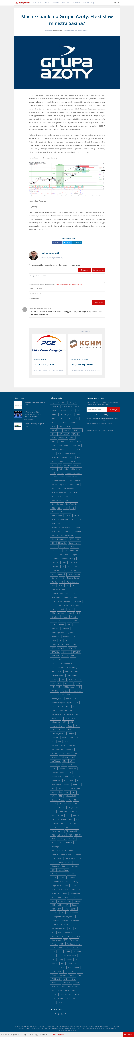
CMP (53, 555)
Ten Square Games (74, 944)
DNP (67, 586)
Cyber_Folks (56, 570)
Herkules (55, 679)
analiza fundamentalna (68, 477)
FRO (69, 625)
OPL (76, 804)
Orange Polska (73, 808)
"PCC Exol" (63, 438)
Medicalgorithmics (58, 745)
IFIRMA (78, 683)
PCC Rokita (62, 819)
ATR (53, 496)
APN (71, 485)
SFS (53, 897)
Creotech (55, 566)
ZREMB (60, 1002)
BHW (66, 508)
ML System (64, 757)
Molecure (72, 765)
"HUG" (64, 422)
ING (78, 687)
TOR (68, 948)
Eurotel (71, 613)
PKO (70, 835)
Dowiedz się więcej (57, 1034)
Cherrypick (64, 547)
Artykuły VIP (76, 3)
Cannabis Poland (67, 535)
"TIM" (53, 446)
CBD (77, 539)
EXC (78, 613)
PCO (70, 819)
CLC (59, 551)
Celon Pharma (74, 543)
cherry (54, 547)
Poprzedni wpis (48, 331)
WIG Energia (56, 979)
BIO (73, 508)
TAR (65, 940)
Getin (75, 636)
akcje (53, 469)
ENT (53, 609)
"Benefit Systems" (67, 414)
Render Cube (63, 870)
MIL (76, 753)
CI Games (74, 547)
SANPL (62, 878)
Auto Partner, (56, 500)
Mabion (61, 730)
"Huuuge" (73, 422)
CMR (60, 555)
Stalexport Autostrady (60, 921)
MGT (62, 753)
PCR (77, 819)
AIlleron (77, 465)
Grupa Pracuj (72, 668)
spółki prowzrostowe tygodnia (62, 917)
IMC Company (69, 687)
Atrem (60, 496)
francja (61, 625)
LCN (71, 722)
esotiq (70, 609)
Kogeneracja (56, 714)
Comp (64, 562)
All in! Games (76, 469)
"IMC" (61, 426)
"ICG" (53, 426)
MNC (71, 761)
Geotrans (66, 636)
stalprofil (64, 924)
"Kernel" (67, 430)
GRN (72, 656)
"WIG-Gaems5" (64, 446)
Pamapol (73, 812)
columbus (55, 559)
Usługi (47, 3)
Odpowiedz (99, 303)
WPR (60, 991)
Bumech (55, 535)
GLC (67, 640)
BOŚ (53, 531)
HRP (53, 683)
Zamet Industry (65, 995)
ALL (66, 469)
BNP (59, 523)
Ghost (77, 1026)
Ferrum (62, 621)
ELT (53, 605)
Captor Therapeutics (59, 539)
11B (53, 453)
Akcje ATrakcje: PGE (44, 364)
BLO (53, 520)
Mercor (54, 753)
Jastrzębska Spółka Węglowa (62, 703)
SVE (62, 936)
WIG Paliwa (56, 983)
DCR (70, 574)
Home (34, 3)
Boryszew (76, 527)
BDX (59, 508)
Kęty (67, 706)
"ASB (77, 407)
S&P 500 (71, 874)
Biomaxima (65, 512)
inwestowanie (76, 691)
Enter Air (61, 609)
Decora (54, 578)
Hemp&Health (73, 675)
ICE (66, 683)
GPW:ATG (72, 648)
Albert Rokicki (30, 419)
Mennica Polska (57, 749)
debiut (77, 574)
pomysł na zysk (66, 854)
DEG (62, 578)
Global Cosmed (57, 644)
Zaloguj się (84, 270)
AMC (53, 473)
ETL (77, 609)
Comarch (55, 562)
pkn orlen (61, 835)
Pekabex (55, 823)
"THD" (79, 442)
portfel (78, 854)
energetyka (75, 605)
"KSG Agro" (77, 430)
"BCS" (79, 411)
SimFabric (61, 901)
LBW (64, 722)
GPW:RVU (55, 656)
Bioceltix (55, 512)
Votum (76, 967)
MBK (72, 738)
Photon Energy (57, 831)
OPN (53, 808)
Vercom (54, 963)
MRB (66, 777)
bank (67, 500)
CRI (63, 566)
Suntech (55, 936)
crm (69, 566)
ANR (70, 481)
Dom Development (58, 590)
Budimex (78, 531)
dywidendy (67, 597)
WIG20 (76, 983)
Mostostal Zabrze (58, 773)
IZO (68, 695)
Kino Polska (63, 710)
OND (76, 800)
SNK (53, 909)
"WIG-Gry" (76, 446)
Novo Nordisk (57, 792)
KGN (53, 710)
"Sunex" (70, 442)
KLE (71, 710)
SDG (60, 889)
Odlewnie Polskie (58, 800)
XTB (73, 991)
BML (80, 520)
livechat (54, 726)
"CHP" (54, 418)
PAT (68, 815)
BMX (53, 523)
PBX (53, 819)
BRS (59, 531)
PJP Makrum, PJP (72, 831)
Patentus (76, 815)
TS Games (77, 952)
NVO (73, 792)
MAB (53, 730)
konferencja (68, 714)
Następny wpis (85, 331)
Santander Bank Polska (60, 882)
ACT (53, 461)
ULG (59, 956)
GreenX (65, 656)
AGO (73, 461)
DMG (60, 586)
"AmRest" (55, 407)
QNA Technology (64, 862)
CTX (75, 566)
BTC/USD (68, 531)
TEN (62, 944)
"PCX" (72, 438)
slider (60, 905)
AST (75, 492)
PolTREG (55, 854)
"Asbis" (54, 411)
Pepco (54, 827)
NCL (65, 780)
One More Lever (65, 804)
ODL (60, 796)
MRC (73, 777)
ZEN (53, 998)
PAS (53, 815)
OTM (53, 812)
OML (69, 800)
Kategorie (55, 3)
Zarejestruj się (98, 270)
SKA (69, 901)
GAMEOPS (65, 629)
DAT (53, 574)
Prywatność (90, 431)
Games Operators (58, 632)
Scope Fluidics (57, 886)
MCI (53, 741)
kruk (67, 718)
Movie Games (56, 777)
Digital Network (72, 582)
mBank (64, 738)
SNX (59, 909)
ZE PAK (76, 995)
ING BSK (55, 691)
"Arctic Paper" (67, 407)
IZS (75, 699)
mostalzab (72, 769)
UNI (53, 959)
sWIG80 (70, 936)
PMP (53, 843)
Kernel (60, 706)
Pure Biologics (70, 858)
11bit (60, 453)
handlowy (74, 671)
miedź (69, 753)
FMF (69, 621)
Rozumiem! (128, 1035)
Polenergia (55, 847)
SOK (66, 909)
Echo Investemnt (64, 601)
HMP (63, 679)
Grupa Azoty (56, 660)
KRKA (54, 718)
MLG (73, 757)
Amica (61, 473)
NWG (53, 796)
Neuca (79, 780)
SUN (59, 932)
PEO (69, 823)
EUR (53, 613)
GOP (74, 644)
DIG (62, 582)
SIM (53, 901)
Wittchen (55, 987)
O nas (40, 3)
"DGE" (68, 418)
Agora (54, 465)
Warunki (98, 431)
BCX (53, 508)
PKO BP (78, 835)
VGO (62, 963)
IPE (53, 695)
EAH (75, 597)
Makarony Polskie (58, 734)
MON (53, 769)
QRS (75, 862)
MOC (63, 765)
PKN (53, 835)
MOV (69, 773)
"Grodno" (55, 422)
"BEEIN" (54, 414)
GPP (53, 648)
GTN (59, 671)
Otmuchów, (63, 812)
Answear (78, 481)
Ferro (54, 621)
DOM (74, 586)
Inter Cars (64, 691)
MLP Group (56, 761)
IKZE (59, 687)
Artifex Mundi (69, 488)
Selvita (65, 893)
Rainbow (75, 866)
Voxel (60, 971)
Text (53, 948)
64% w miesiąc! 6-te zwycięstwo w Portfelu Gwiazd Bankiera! (33, 414)
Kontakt (86, 3)
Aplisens (63, 485)
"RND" (62, 442)
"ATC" (72, 411)
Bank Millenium (57, 504)
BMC (73, 520)
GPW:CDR (76, 652)
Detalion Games (73, 578)
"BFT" (78, 414)
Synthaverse (56, 940)
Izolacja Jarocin (57, 699)
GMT (68, 644)
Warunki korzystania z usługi (75, 284)
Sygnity (78, 936)
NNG (53, 788)
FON (75, 621)
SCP (66, 886)
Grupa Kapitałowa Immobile (62, 664)
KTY (73, 718)
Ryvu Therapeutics (58, 874)
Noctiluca (62, 788)
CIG (53, 551)
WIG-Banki (67, 983)
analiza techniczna (40, 359)
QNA (53, 862)
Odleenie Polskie (71, 796)
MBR (78, 738)
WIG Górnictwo (69, 979)
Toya (53, 952)
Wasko (54, 975)
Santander (71, 878)
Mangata (71, 734)
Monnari (62, 769)
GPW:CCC (66, 652)
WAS (73, 971)
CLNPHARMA (74, 551)
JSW (76, 703)
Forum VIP (65, 3)
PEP (75, 823)
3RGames (55, 457)
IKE (53, 687)
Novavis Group (74, 788)
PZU (80, 858)
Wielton (72, 975)
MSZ (80, 777)
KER (53, 706)
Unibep (60, 959)
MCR (59, 741)
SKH (53, 905)
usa (77, 959)
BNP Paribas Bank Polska (61, 527)
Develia (54, 582)
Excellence (55, 617)
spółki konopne (72, 913)
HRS (59, 683)
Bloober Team (63, 520)
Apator (54, 485)
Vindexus (61, 967)
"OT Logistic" (64, 434)
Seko (73, 889)
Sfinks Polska (75, 893)
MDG (66, 741)
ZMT (74, 998)
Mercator (69, 749)
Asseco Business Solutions (61, 492)
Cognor (74, 555)
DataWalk (61, 574)
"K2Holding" (56, 430)
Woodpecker (72, 987)
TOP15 (60, 948)
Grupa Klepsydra (58, 668)
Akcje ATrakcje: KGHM (82, 364)
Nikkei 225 (76, 784)
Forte (54, 625)
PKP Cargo (62, 839)
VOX (53, 971)
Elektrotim (77, 601)
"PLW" (54, 442)
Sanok (54, 878)
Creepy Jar (73, 562)
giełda (54, 640)
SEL (79, 889)
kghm (86, 359)
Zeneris (60, 998)
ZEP (68, 998)
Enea (66, 605)
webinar (63, 975)
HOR (70, 679)
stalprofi (55, 924)
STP (76, 928)
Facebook (56, 242)
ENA (59, 605)
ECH (53, 601)
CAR (71, 539)
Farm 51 (74, 617)
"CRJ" (61, 418)
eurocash (61, 613)
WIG (79, 975)
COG (67, 555)
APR (77, 485)
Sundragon (69, 932)
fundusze (55, 629)
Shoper (73, 897)
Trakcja (67, 952)
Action (60, 461)
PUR (59, 858)
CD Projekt (62, 543)
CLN (65, 551)
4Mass (64, 457)
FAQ (92, 3)
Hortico (78, 679)
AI (60, 465)
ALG (60, 469)
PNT (60, 843)
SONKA (73, 909)
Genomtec (55, 636)
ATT (67, 496)
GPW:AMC (61, 648)
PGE (48, 359)
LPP (62, 726)
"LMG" (54, 434)
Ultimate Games (70, 956)
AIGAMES (67, 465)
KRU (60, 718)
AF (67, 461)
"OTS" (54, 438)
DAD (65, 570)
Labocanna (56, 722)
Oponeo (61, 808)
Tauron (54, 944)
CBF (53, 543)
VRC (67, 971)
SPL (62, 913)
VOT (69, 967)
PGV (67, 827)
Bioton (68, 516)
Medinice (72, 745)
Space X (54, 913)
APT (53, 488)
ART (59, 488)
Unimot (69, 959)
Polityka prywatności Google (62, 284)
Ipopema (60, 695)
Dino (53, 586)
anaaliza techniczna (73, 473)
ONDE (54, 804)
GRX (53, 671)
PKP (53, 839)
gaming (70, 632)
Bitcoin (76, 516)
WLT (63, 987)
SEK (66, 889)
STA (78, 917)
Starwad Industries (58, 928)
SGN (59, 897)
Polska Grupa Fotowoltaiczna (62, 850)
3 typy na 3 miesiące (72, 453)
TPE (60, 952)
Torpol (75, 948)
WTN (67, 991)
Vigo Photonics (73, 963)
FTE (75, 625)
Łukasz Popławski (58, 30)
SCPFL (74, 886)
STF (70, 928)
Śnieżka (74, 905)
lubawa (69, 726)
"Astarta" (63, 411)
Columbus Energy (68, 559)
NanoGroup (56, 780)
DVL (74, 594)
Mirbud (54, 757)
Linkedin (77, 242)
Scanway (75, 882)
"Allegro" (73, 403)
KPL (77, 714)
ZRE (53, 1002)
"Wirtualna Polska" (58, 450)
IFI (71, 683)
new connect (56, 784)
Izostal (68, 699)
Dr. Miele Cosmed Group (60, 594)
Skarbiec (78, 901)
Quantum (55, 866)
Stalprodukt (75, 921)
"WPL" (71, 450)
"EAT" (76, 418)
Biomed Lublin (57, 516)
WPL (53, 991)
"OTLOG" (75, 434)
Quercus (65, 866)
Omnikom (63, 1026)
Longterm (23, 1026)
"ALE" (64, 403)
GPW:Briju (55, 652)
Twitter (67, 242)
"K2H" (68, 426)
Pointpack (68, 843)
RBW (53, 870)
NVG (66, 792)
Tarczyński (74, 940)
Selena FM (55, 893)
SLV (67, 905)
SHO (66, 897)
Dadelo (73, 570)
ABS (78, 457)
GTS (66, 671)
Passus (60, 815)
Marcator (55, 738)
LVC (77, 726)
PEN (62, 823)
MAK (69, 730)
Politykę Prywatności (101, 418)
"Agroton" (55, 403)
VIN (53, 967)
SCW (53, 889)
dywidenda (56, 597)
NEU (71, 780)
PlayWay (72, 839)
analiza (54, 477)
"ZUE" (78, 450)
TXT (53, 956)
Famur (65, 617)
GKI (61, 640)
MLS (64, 761)
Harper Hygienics (58, 675)
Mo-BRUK (55, 765)
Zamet (54, 995)
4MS (71, 457)
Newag (66, 784)
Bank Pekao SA (71, 504)
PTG (53, 858)
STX (53, 932)
